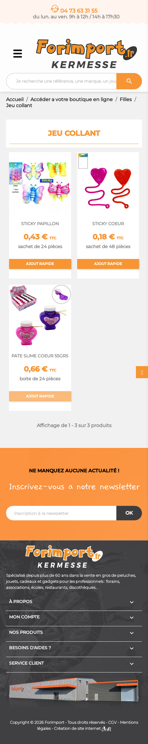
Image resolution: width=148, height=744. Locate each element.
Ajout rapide (40, 263)
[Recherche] (74, 81)
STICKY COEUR (108, 223)
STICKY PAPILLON (40, 223)
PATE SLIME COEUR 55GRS (39, 356)
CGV (112, 722)
